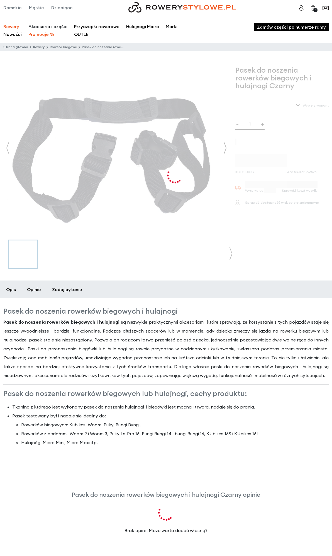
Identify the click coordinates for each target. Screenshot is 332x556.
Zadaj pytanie (67, 289)
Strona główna (15, 47)
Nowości (12, 34)
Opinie (34, 289)
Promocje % (41, 34)
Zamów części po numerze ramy (291, 27)
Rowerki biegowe (63, 47)
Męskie (36, 7)
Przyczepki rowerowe (96, 26)
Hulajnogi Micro (142, 26)
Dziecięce (62, 7)
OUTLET (82, 34)
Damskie (12, 7)
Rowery (11, 26)
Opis (11, 289)
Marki (171, 26)
